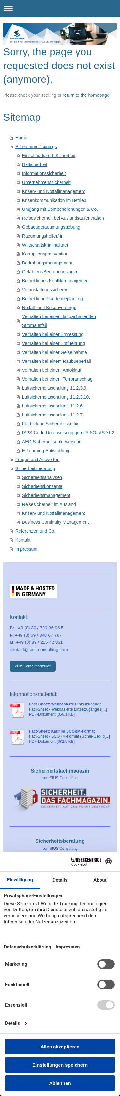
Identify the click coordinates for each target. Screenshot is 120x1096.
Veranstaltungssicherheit (46, 289)
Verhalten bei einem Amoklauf (51, 370)
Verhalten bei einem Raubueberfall (56, 361)
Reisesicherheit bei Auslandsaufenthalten (63, 218)
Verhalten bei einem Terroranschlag (57, 379)
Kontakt (22, 540)
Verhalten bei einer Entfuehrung (53, 343)
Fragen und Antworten (37, 459)
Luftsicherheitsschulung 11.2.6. (53, 405)
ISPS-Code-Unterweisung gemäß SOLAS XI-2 (68, 432)
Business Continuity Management (55, 522)
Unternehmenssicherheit (46, 182)
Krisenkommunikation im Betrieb (54, 200)
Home (21, 137)
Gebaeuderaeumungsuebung (51, 227)
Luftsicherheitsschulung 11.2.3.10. (56, 397)
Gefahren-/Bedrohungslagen (50, 271)
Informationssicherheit (44, 173)
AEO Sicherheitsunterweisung (52, 441)
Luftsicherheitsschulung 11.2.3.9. (55, 388)
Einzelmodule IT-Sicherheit (49, 155)
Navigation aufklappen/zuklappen (60, 8)
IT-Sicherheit (34, 164)
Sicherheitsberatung (35, 468)
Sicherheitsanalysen (42, 477)
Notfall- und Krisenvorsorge (49, 307)
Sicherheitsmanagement (46, 495)
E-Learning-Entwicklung (45, 450)
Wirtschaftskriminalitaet (45, 244)
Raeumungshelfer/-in (43, 236)
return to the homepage (86, 95)
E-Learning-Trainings (36, 146)
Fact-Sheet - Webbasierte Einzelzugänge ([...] (68, 709)
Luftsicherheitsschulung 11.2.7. (53, 414)
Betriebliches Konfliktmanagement (56, 280)
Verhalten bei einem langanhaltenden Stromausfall (59, 321)
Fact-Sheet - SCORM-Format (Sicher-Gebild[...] (69, 736)
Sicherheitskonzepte (42, 486)
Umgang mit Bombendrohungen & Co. (60, 209)
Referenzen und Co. (35, 531)
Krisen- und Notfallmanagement (53, 191)
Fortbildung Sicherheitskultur (50, 423)
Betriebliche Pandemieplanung (52, 298)
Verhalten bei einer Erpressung (53, 334)
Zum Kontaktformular (33, 666)
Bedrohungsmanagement (47, 262)
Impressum (26, 549)
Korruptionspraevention (45, 253)
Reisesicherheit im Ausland (49, 504)
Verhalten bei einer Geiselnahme (54, 352)
